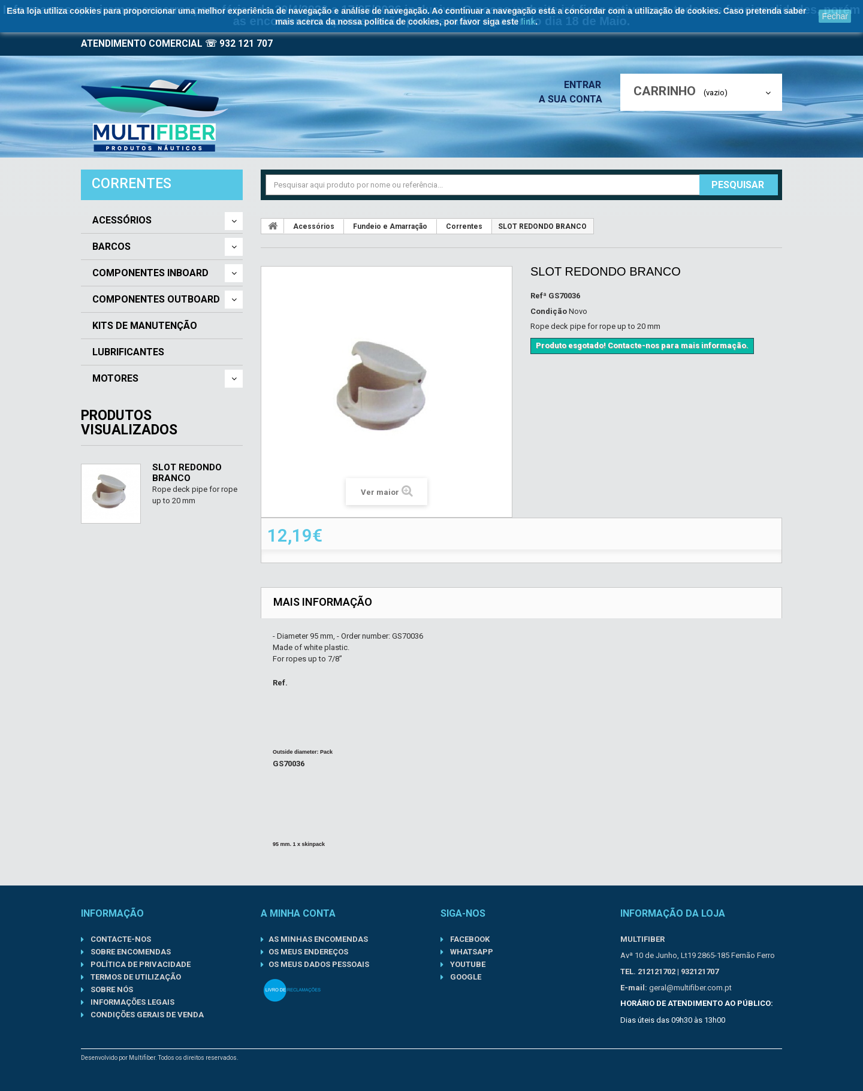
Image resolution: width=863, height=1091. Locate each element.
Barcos (111, 246)
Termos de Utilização (135, 976)
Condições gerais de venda (146, 1014)
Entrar (586, 84)
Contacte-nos (120, 939)
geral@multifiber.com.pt (690, 987)
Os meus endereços (308, 951)
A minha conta (298, 913)
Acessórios (122, 220)
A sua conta (573, 99)
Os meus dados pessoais (318, 964)
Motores (115, 378)
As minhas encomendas (318, 939)
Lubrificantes (128, 352)
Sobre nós (111, 989)
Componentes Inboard (150, 273)
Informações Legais (131, 1002)
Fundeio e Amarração (390, 226)
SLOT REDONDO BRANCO (187, 472)
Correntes (464, 226)
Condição (548, 311)
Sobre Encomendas (130, 951)
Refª (538, 295)
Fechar (835, 16)
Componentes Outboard (156, 299)
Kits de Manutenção (144, 326)
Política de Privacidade (140, 964)
